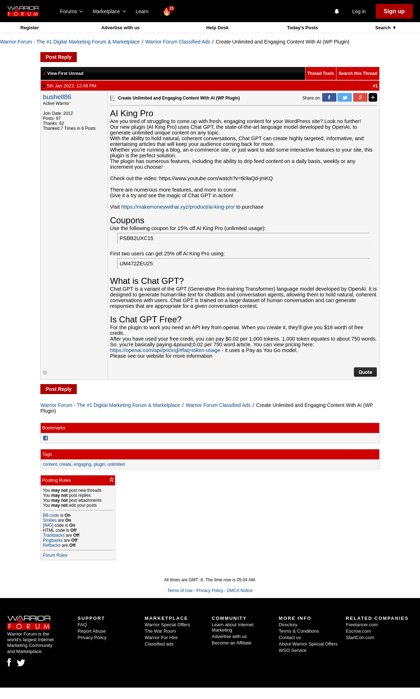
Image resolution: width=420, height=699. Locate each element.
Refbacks (52, 545)
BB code (51, 515)
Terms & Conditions (299, 631)
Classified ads (159, 644)
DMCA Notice (239, 590)
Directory (288, 624)
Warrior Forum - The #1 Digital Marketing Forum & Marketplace (70, 42)
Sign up (394, 11)
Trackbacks (54, 535)
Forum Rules (55, 555)
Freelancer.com (362, 624)
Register (29, 27)
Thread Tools (321, 73)
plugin (99, 464)
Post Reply (58, 57)
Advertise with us (120, 27)
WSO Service (293, 650)
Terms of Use (180, 590)
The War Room (160, 631)
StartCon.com (360, 637)
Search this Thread (358, 73)
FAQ (82, 624)
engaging (82, 464)
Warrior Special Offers (167, 624)
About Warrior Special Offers (308, 644)
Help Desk (217, 27)
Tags (47, 454)
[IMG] (48, 525)
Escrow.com (358, 631)
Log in (359, 11)
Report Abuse (92, 631)
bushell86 (57, 97)
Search (383, 27)
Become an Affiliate (231, 643)
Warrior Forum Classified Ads (177, 42)
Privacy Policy (209, 590)
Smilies (50, 520)
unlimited (116, 464)
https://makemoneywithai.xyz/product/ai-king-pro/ (178, 207)
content (50, 464)
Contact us (290, 637)
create (65, 464)
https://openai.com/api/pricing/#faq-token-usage (165, 350)
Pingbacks (52, 540)
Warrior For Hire (161, 637)
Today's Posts (302, 27)
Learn (144, 11)
